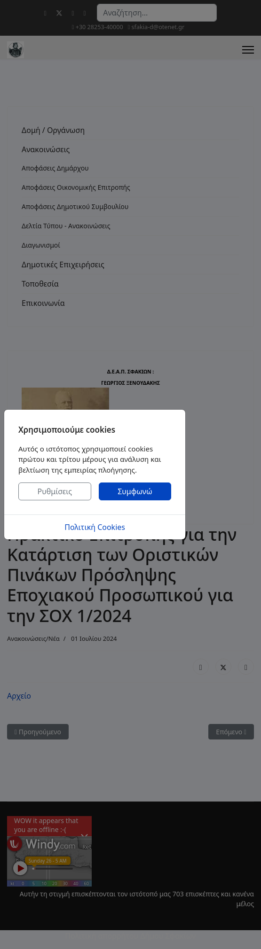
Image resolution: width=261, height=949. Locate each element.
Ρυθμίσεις (55, 491)
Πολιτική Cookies (94, 527)
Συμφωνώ (135, 491)
